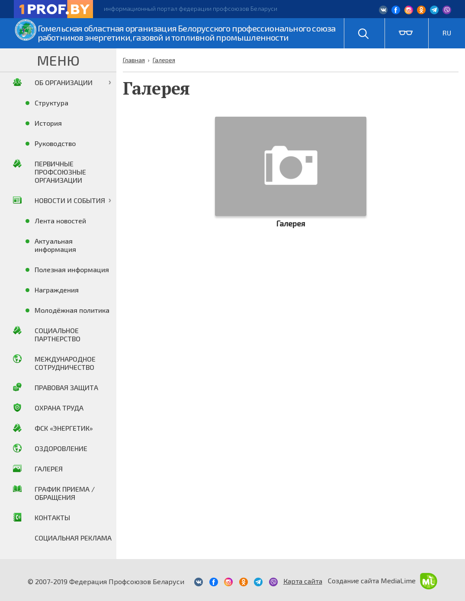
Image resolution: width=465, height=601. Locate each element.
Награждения (57, 290)
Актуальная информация (55, 245)
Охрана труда (59, 408)
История (48, 123)
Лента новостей (60, 220)
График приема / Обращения (65, 493)
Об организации (64, 82)
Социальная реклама (73, 538)
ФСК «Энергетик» (64, 428)
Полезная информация (72, 269)
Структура (51, 103)
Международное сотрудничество (65, 363)
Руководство (55, 143)
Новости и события (70, 200)
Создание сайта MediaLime (382, 580)
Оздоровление (61, 448)
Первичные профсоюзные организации (60, 171)
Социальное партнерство (57, 334)
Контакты (52, 517)
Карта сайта (302, 581)
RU (447, 33)
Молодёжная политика (72, 310)
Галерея (49, 468)
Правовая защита (66, 387)
